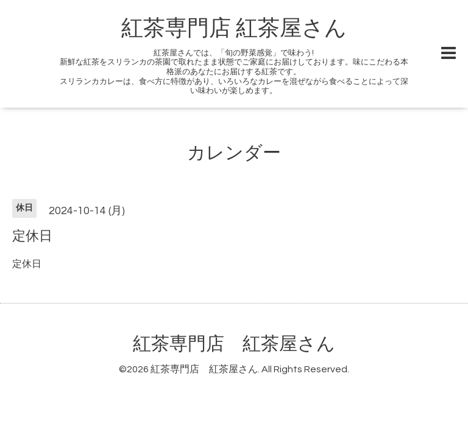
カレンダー (234, 153)
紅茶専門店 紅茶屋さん (234, 28)
